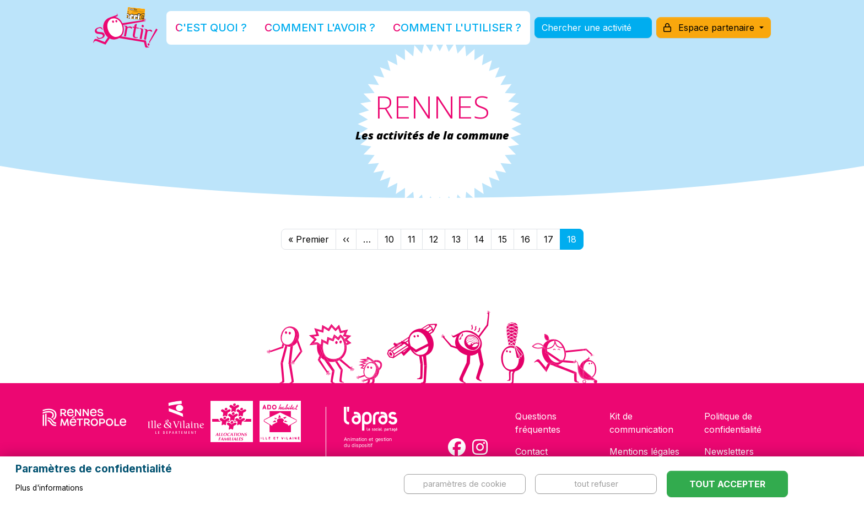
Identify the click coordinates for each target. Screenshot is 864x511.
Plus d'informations (49, 487)
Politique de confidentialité (733, 423)
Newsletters (729, 451)
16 (525, 239)
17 (548, 239)
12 (433, 239)
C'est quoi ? (256, 35)
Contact (531, 451)
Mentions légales (644, 451)
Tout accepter (727, 484)
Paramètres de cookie (464, 483)
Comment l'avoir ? (340, 35)
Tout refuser (596, 483)
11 (411, 239)
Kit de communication (641, 423)
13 (456, 239)
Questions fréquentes (537, 423)
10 (389, 239)
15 (502, 239)
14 (479, 239)
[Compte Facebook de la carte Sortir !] (457, 447)
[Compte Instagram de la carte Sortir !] (480, 447)
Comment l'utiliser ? (444, 35)
